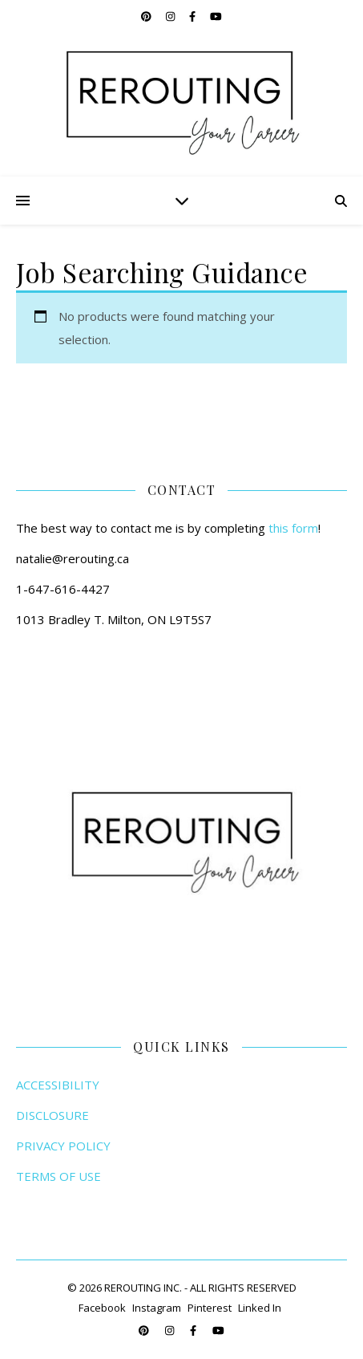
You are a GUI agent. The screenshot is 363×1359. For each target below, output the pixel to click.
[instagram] (171, 16)
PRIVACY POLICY (63, 1146)
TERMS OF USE (58, 1176)
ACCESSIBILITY (57, 1085)
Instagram (156, 1307)
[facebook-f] (193, 16)
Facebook (102, 1307)
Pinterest (210, 1307)
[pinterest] (147, 16)
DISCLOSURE (52, 1115)
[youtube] (216, 16)
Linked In (259, 1307)
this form (293, 528)
